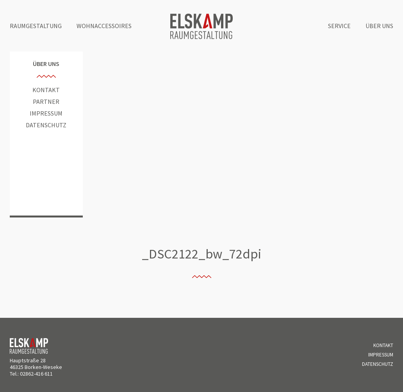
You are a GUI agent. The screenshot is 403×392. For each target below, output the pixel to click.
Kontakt (46, 90)
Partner (46, 101)
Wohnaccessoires (104, 26)
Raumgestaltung (36, 26)
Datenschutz (46, 125)
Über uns (379, 26)
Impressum (46, 113)
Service (339, 26)
